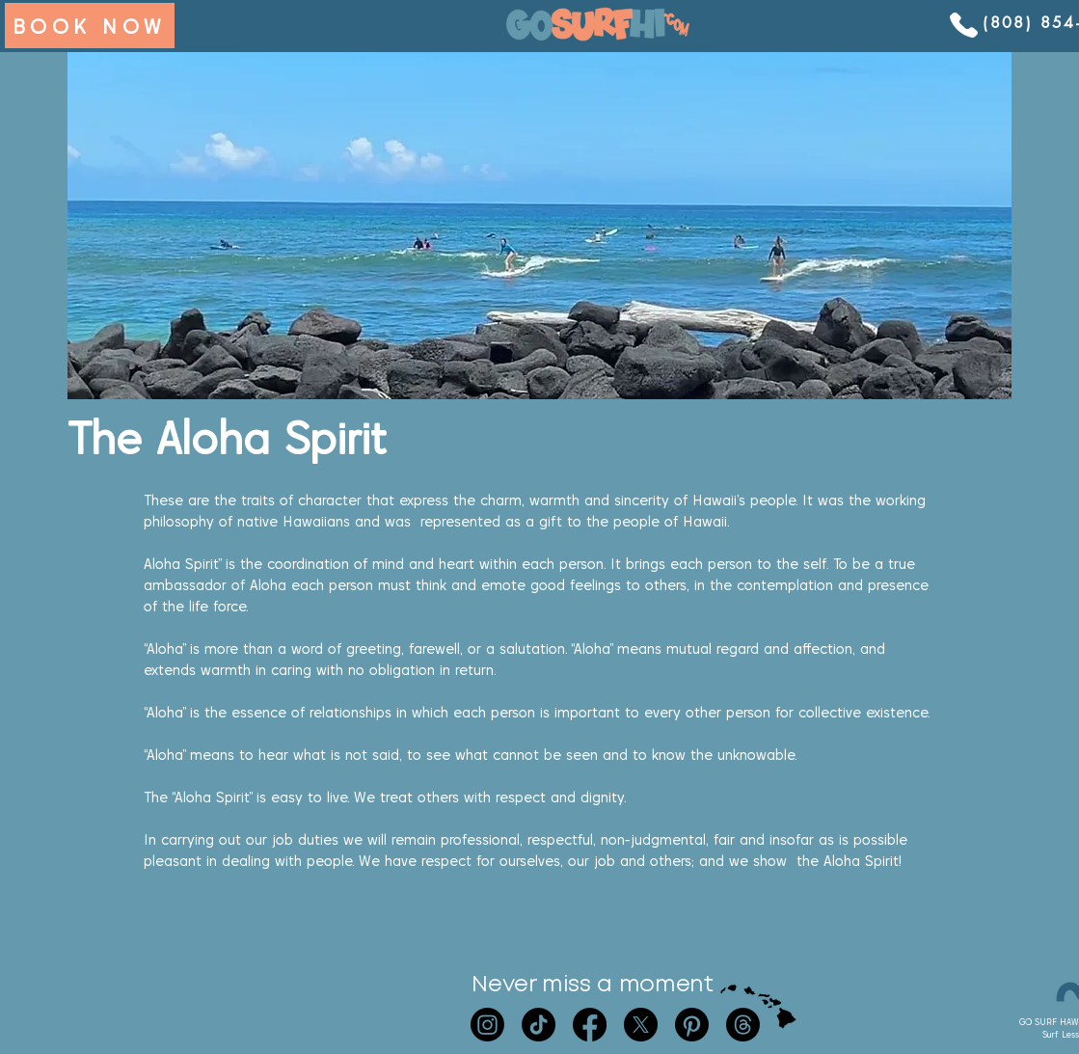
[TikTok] (538, 1024)
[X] (641, 1024)
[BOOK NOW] (90, 25)
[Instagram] (487, 1024)
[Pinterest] (692, 1024)
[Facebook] (590, 1024)
